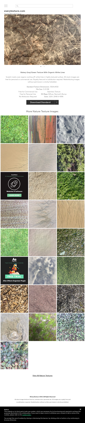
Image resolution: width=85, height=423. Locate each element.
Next (82, 36)
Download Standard (40, 102)
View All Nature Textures (42, 376)
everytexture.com (14, 12)
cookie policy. (26, 415)
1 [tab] (41, 66)
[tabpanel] (42, 36)
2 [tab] (44, 66)
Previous (2, 36)
